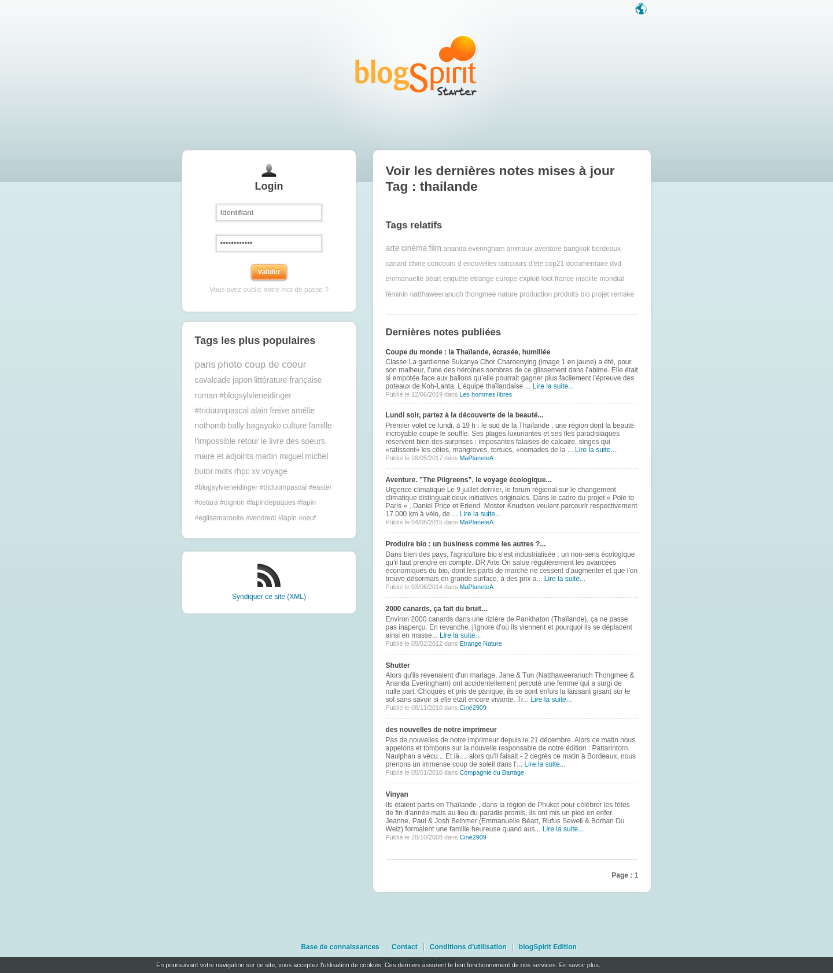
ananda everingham (473, 249)
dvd (615, 264)
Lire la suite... (553, 386)
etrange (482, 279)
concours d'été (520, 264)
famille (320, 425)
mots (223, 471)
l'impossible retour (227, 441)
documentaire (587, 264)
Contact (405, 947)
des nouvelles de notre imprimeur (441, 730)
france (564, 279)
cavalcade (213, 380)
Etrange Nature (480, 643)
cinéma (414, 248)
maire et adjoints (224, 456)
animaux (520, 249)
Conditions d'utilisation (468, 947)
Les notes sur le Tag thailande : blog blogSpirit (416, 65)
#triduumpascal (222, 410)
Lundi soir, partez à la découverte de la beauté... (465, 415)
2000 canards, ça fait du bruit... (436, 609)
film (435, 248)
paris (205, 364)
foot (547, 279)
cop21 (554, 264)
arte (393, 248)
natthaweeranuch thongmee (453, 294)
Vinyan (397, 794)
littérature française (288, 380)
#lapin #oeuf (297, 518)
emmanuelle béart (413, 279)
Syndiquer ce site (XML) (269, 597)
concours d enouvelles (461, 264)
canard (396, 264)
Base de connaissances (340, 947)
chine (417, 264)
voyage (274, 471)
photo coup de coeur (262, 364)
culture (295, 425)
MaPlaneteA (476, 457)
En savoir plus (578, 964)
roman (206, 395)
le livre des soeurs (293, 441)
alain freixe (270, 410)
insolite (587, 279)
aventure (548, 249)
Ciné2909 (472, 707)
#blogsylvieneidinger (255, 395)
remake (622, 294)
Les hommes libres (485, 394)
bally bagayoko (254, 425)
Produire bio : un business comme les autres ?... (466, 544)
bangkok (577, 249)
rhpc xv (247, 471)
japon (242, 380)
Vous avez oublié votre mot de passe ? (269, 290)
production (535, 294)
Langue (642, 10)
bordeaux (606, 249)
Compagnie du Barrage (491, 772)
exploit (529, 279)
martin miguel (279, 456)
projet (600, 294)
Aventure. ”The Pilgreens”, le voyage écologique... (469, 480)
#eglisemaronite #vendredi (236, 518)
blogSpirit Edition (548, 947)
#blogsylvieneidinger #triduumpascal (251, 487)
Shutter (398, 665)
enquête (455, 279)
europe (506, 279)
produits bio (572, 294)
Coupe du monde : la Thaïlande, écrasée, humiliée (468, 352)
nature (508, 294)
